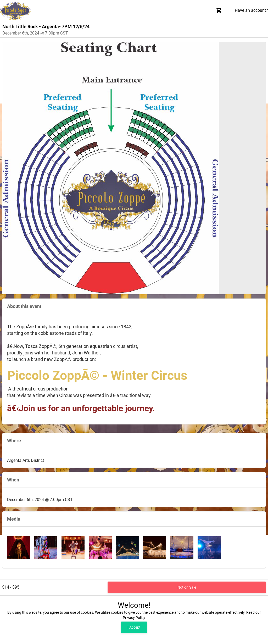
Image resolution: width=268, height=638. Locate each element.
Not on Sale (186, 587)
